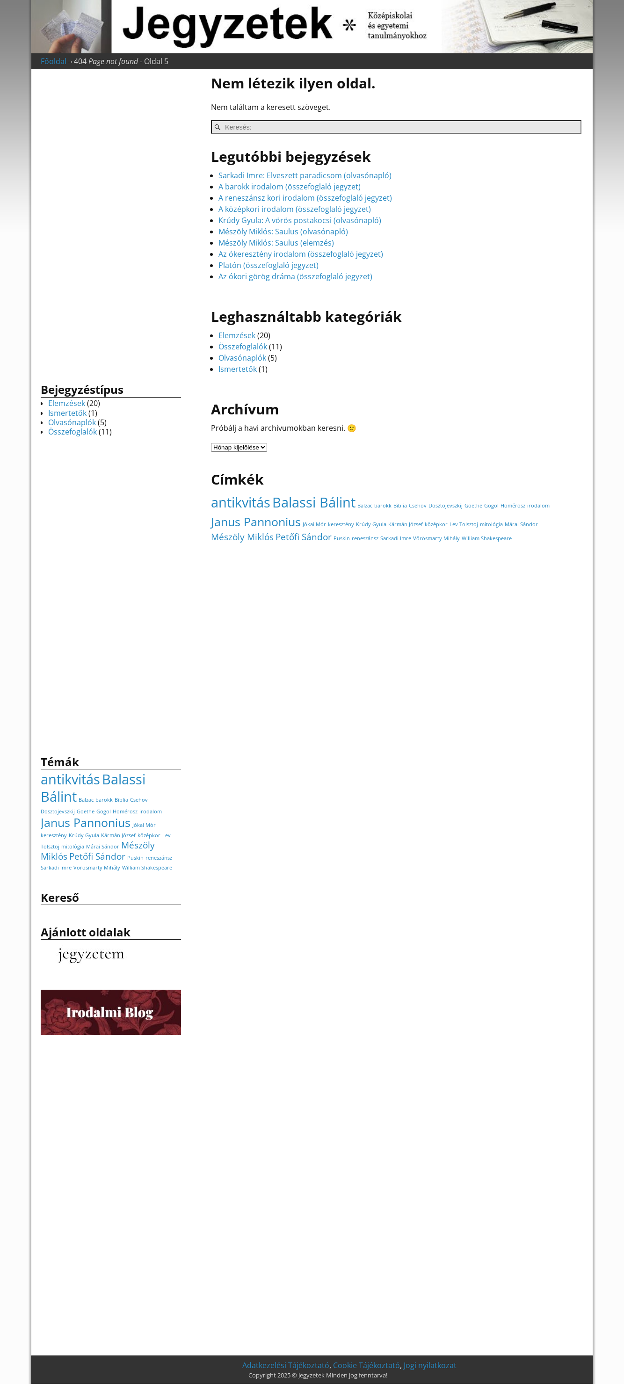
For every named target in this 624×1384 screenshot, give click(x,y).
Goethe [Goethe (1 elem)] (473, 505)
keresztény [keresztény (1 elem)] (341, 524)
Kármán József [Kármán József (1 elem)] (405, 524)
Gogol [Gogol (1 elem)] (491, 505)
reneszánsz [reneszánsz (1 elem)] (365, 538)
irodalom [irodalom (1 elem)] (538, 505)
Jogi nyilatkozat (430, 1365)
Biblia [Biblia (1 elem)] (400, 505)
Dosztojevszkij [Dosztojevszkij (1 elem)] (445, 505)
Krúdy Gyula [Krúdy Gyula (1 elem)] (371, 524)
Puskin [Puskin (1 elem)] (342, 538)
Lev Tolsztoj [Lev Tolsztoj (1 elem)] (464, 524)
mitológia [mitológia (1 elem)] (491, 524)
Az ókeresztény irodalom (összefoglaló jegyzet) (300, 254)
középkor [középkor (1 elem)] (436, 524)
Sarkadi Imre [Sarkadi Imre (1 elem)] (395, 538)
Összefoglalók (242, 346)
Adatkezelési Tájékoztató (285, 1365)
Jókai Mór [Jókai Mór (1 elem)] (314, 524)
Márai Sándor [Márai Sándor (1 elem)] (521, 524)
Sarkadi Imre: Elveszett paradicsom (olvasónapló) (305, 175)
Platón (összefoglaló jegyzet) (268, 265)
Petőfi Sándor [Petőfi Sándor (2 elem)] (304, 537)
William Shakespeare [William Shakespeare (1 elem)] (487, 538)
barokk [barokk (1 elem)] (383, 505)
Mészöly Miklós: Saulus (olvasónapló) (283, 231)
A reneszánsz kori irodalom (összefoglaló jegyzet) (305, 198)
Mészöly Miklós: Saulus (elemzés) (276, 243)
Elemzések (236, 335)
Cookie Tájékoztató (366, 1365)
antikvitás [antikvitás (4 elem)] (240, 502)
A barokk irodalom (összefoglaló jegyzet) (289, 186)
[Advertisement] (111, 223)
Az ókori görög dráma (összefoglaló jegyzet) (295, 276)
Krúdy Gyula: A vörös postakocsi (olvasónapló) (299, 220)
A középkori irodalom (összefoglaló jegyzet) (294, 209)
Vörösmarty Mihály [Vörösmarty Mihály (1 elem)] (436, 538)
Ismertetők (237, 369)
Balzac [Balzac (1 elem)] (364, 505)
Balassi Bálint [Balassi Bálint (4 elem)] (314, 502)
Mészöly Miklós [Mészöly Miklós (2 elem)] (242, 537)
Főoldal (53, 61)
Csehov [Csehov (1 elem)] (418, 505)
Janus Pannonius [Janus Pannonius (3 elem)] (256, 521)
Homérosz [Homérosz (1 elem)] (513, 505)
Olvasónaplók (242, 358)
